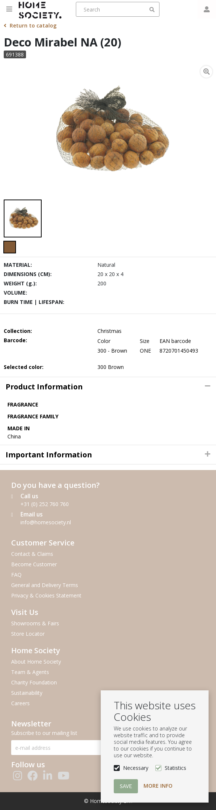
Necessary (135, 767)
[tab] (108, 386)
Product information (44, 387)
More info (158, 785)
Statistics (175, 767)
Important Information (49, 455)
